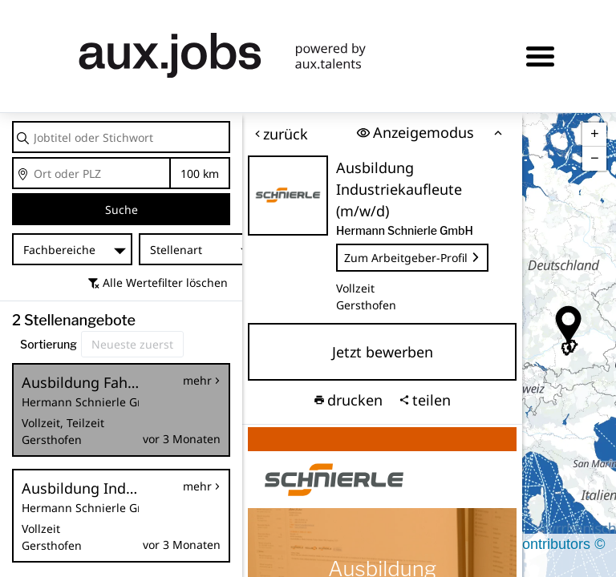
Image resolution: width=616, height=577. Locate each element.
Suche (121, 209)
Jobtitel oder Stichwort (13, 122)
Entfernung (200, 173)
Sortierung (48, 344)
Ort (13, 158)
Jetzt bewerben (382, 351)
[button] (569, 325)
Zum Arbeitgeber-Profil (412, 257)
